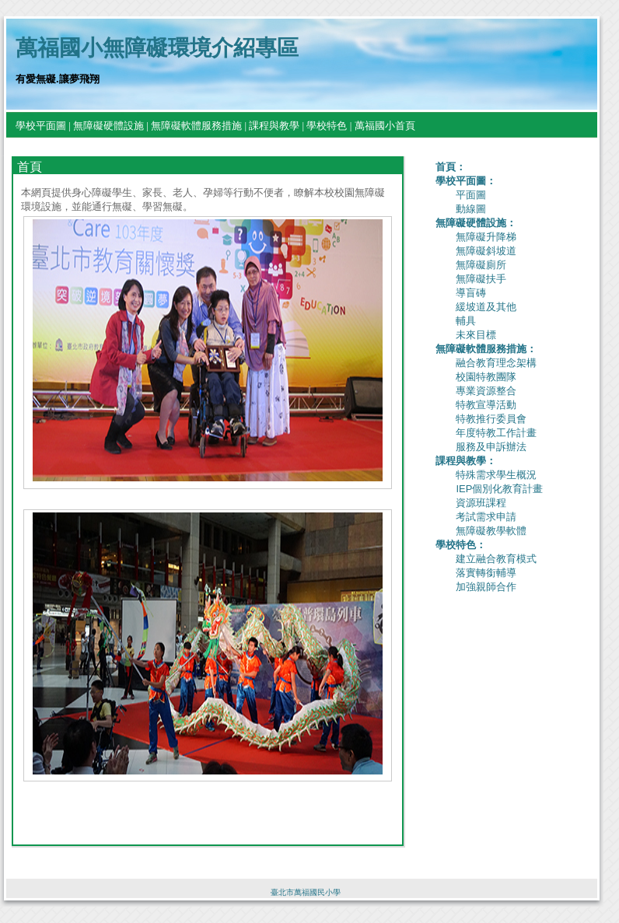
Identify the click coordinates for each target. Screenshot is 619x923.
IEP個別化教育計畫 (499, 489)
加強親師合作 (486, 587)
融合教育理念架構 (496, 363)
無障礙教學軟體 (491, 531)
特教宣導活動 (486, 405)
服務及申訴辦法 (491, 447)
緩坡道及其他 (486, 307)
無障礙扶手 (481, 279)
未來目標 (476, 335)
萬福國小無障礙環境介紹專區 (157, 48)
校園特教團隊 (486, 377)
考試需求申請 (486, 517)
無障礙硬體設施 (108, 125)
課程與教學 (274, 125)
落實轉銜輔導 (486, 573)
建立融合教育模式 (496, 559)
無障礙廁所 (481, 265)
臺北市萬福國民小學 (306, 892)
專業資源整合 (486, 391)
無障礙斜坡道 (486, 251)
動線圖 (471, 209)
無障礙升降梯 (486, 237)
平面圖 (471, 195)
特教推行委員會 (491, 419)
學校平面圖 (41, 125)
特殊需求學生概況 (496, 475)
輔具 (466, 321)
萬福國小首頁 (385, 125)
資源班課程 (481, 503)
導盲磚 (471, 293)
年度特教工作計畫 (496, 433)
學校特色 (326, 125)
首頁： (450, 167)
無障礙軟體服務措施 (196, 125)
